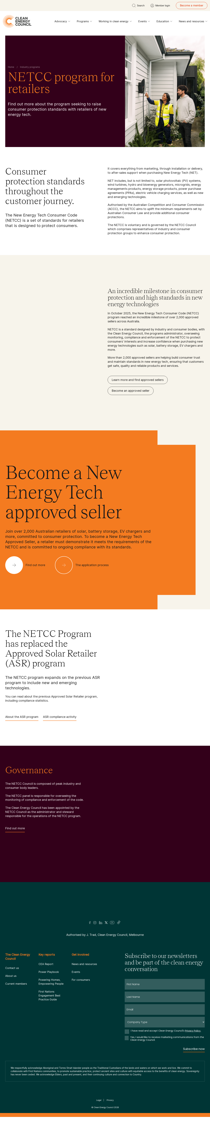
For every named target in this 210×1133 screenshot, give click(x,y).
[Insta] (94, 922)
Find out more (15, 829)
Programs (84, 22)
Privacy (110, 1100)
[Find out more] (27, 565)
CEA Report (46, 964)
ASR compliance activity (59, 718)
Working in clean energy (115, 22)
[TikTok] (119, 922)
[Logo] (105, 905)
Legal (98, 1100)
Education (164, 22)
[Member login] (160, 5)
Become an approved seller (130, 390)
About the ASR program (21, 718)
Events (144, 22)
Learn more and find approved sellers (138, 380)
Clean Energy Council (104, 1107)
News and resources (193, 22)
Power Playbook (49, 972)
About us (10, 975)
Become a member (191, 5)
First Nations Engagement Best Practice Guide (49, 995)
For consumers (81, 979)
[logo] (17, 21)
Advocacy (62, 22)
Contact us (12, 968)
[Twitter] (106, 922)
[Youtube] (112, 922)
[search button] (138, 5)
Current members (16, 983)
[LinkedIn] (100, 922)
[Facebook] (90, 922)
